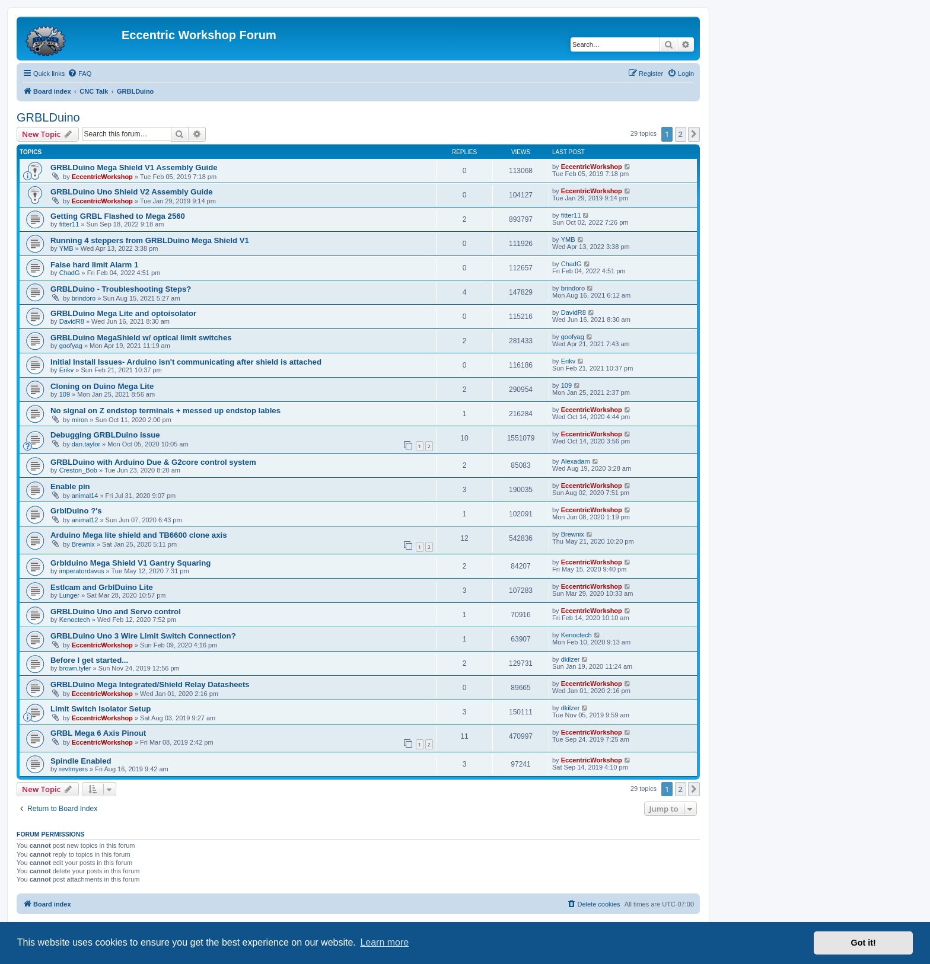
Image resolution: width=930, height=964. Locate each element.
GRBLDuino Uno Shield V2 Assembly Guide (131, 191)
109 (64, 394)
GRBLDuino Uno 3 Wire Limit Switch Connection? (143, 635)
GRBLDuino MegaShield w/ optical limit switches (141, 337)
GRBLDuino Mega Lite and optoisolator (123, 313)
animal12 (85, 520)
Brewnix (83, 544)
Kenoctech (74, 619)
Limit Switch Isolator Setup (100, 708)
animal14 (85, 495)
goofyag (70, 345)
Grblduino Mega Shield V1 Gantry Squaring (130, 562)
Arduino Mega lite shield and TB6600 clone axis (138, 535)
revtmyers (73, 769)
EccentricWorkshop (102, 176)
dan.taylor (86, 444)
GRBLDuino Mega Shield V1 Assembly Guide (134, 167)
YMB (66, 248)
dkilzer (570, 659)
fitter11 (69, 224)
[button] (694, 134)
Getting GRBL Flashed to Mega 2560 (117, 216)
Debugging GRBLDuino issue (105, 434)
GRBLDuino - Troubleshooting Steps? (120, 289)
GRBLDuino (48, 117)
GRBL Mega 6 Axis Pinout (98, 733)
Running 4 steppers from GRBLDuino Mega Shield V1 (149, 240)
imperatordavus (81, 570)
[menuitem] (79, 73)
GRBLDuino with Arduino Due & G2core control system (153, 462)
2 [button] (681, 134)
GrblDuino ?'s (76, 510)
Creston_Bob (78, 470)
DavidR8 (71, 321)
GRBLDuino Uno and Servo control (115, 611)
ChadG (69, 272)
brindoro (83, 298)
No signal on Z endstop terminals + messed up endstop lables (165, 410)
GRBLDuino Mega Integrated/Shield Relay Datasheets (150, 684)
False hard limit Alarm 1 (94, 264)
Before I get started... (89, 660)
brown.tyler (75, 668)
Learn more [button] (384, 942)
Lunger (69, 595)
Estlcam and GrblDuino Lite (101, 587)
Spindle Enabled (81, 760)
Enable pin (70, 486)
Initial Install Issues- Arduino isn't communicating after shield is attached (185, 361)
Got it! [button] (863, 942)
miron (80, 419)
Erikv (66, 370)
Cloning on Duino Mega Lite (102, 386)
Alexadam (575, 461)
